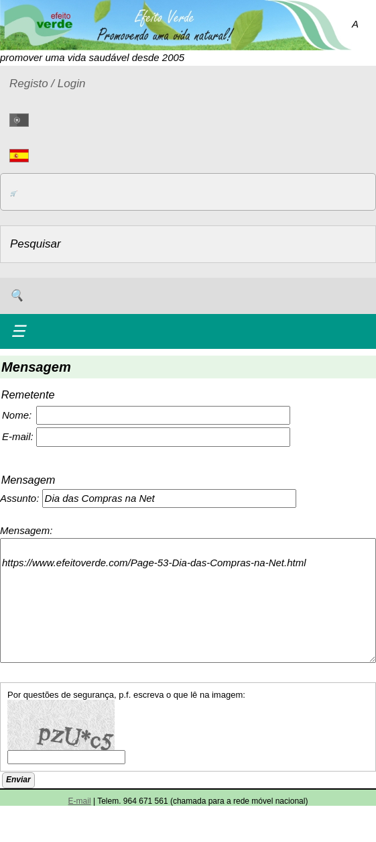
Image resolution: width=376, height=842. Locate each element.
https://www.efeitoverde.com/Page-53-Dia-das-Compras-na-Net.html (188, 600)
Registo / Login (47, 83)
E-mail (79, 801)
